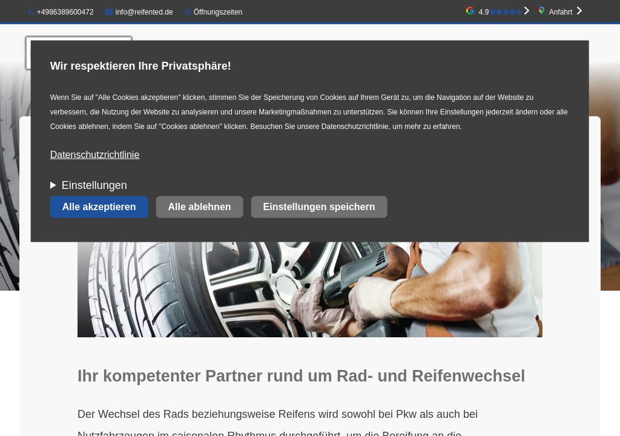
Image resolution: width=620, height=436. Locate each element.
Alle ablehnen (199, 207)
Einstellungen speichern (319, 207)
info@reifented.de (139, 12)
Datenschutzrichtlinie (95, 155)
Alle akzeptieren (99, 207)
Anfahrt (561, 12)
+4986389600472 (61, 12)
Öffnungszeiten (218, 12)
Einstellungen (94, 185)
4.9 (501, 12)
